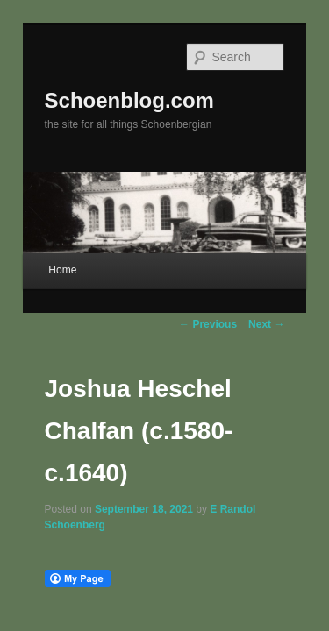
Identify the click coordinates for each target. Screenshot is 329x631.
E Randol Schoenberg (245, 457)
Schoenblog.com (110, 77)
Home (43, 260)
